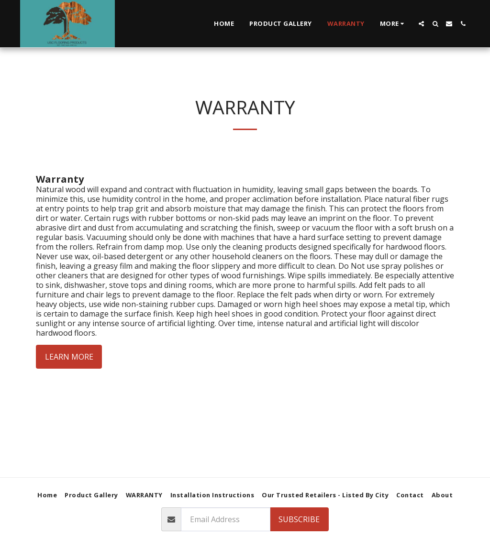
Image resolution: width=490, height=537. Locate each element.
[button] (421, 24)
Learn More (69, 356)
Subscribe (299, 519)
